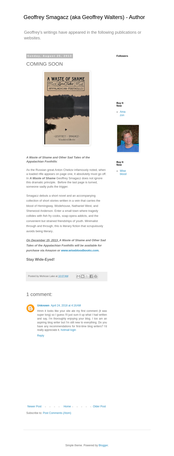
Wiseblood (123, 172)
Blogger (103, 445)
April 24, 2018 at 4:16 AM (66, 305)
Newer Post (34, 406)
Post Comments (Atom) (57, 413)
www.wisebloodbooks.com (80, 250)
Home (67, 406)
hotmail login (68, 330)
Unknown (43, 305)
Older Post (99, 406)
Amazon (123, 113)
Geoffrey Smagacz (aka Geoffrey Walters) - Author (84, 17)
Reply (40, 335)
